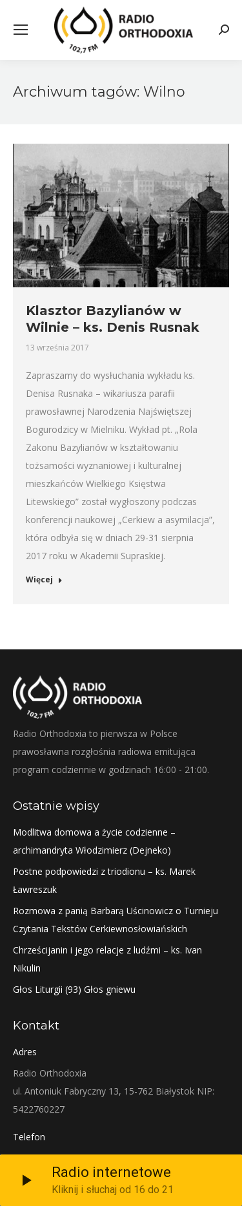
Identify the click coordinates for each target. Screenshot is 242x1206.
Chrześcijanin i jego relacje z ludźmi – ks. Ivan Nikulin (107, 959)
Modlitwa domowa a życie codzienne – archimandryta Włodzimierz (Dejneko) (94, 841)
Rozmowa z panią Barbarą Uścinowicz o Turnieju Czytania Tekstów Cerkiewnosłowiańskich (115, 920)
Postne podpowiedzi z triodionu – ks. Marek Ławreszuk (104, 880)
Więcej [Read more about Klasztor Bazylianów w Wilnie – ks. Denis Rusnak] (44, 580)
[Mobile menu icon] (20, 29)
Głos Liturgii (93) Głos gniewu (74, 989)
